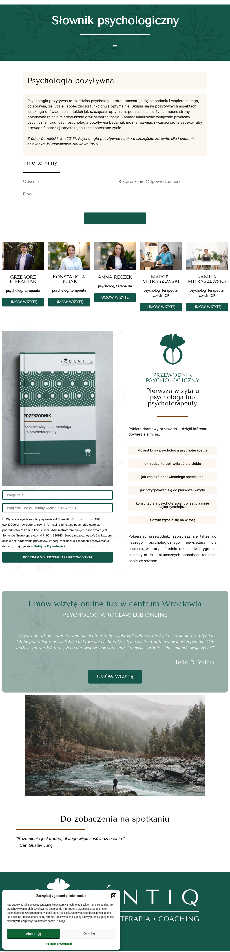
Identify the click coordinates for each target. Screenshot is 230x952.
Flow (27, 194)
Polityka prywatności (59, 943)
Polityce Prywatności (49, 547)
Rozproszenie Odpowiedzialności (150, 181)
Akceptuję (33, 934)
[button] (113, 896)
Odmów (89, 934)
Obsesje (31, 181)
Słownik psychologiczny (115, 20)
